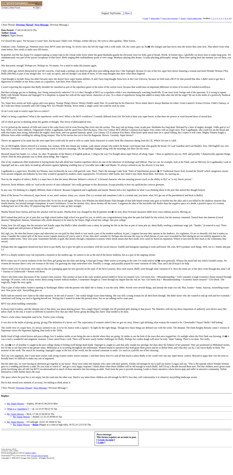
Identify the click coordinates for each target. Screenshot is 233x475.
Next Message (40, 388)
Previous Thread (24, 388)
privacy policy (30, 453)
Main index (155, 18)
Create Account (106, 440)
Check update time (194, 18)
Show (127, 13)
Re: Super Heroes (15, 403)
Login (145, 18)
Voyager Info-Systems (39, 455)
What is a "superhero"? (18, 409)
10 (230, 18)
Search (183, 18)
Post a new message (170, 18)
